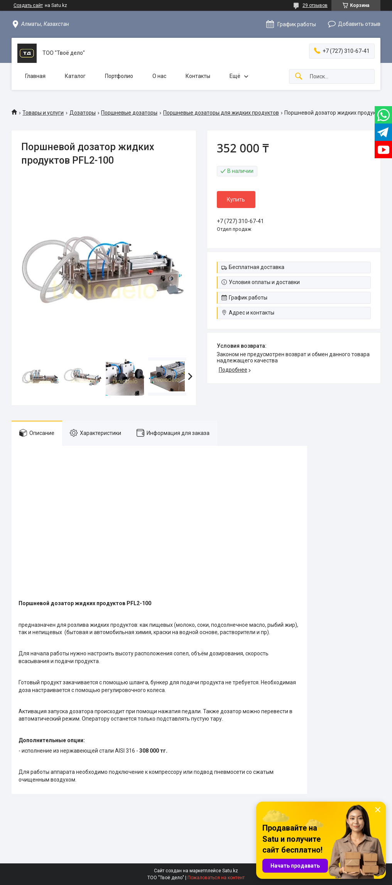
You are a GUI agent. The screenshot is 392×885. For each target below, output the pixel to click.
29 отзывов (315, 5)
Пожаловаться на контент (216, 877)
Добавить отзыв (359, 24)
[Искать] (298, 77)
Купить (236, 199)
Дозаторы (82, 113)
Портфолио (119, 76)
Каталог (75, 76)
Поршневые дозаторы (129, 113)
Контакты (198, 76)
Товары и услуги (43, 113)
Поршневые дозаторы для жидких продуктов (221, 113)
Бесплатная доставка (256, 267)
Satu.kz (230, 870)
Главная (35, 76)
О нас (159, 76)
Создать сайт (28, 5)
